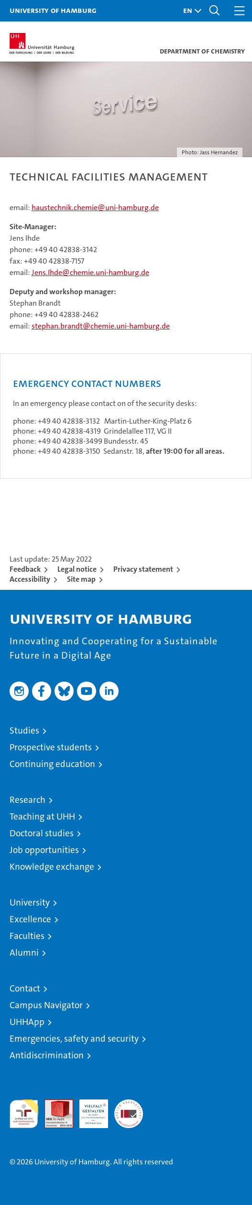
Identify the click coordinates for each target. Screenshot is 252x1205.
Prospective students (51, 747)
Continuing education (52, 764)
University (30, 902)
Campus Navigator (46, 1005)
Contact (25, 988)
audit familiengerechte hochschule (24, 1113)
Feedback (25, 569)
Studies (24, 730)
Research (27, 800)
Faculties (27, 936)
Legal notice (77, 569)
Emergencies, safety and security (74, 1039)
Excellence (30, 919)
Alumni (24, 953)
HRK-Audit (88, 1109)
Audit (53, 1104)
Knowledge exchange (52, 867)
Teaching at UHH (42, 816)
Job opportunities (44, 850)
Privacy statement (143, 569)
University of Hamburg (53, 10)
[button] (190, 10)
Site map (81, 579)
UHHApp (27, 1022)
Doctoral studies (42, 833)
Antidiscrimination (47, 1055)
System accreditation (128, 1109)
